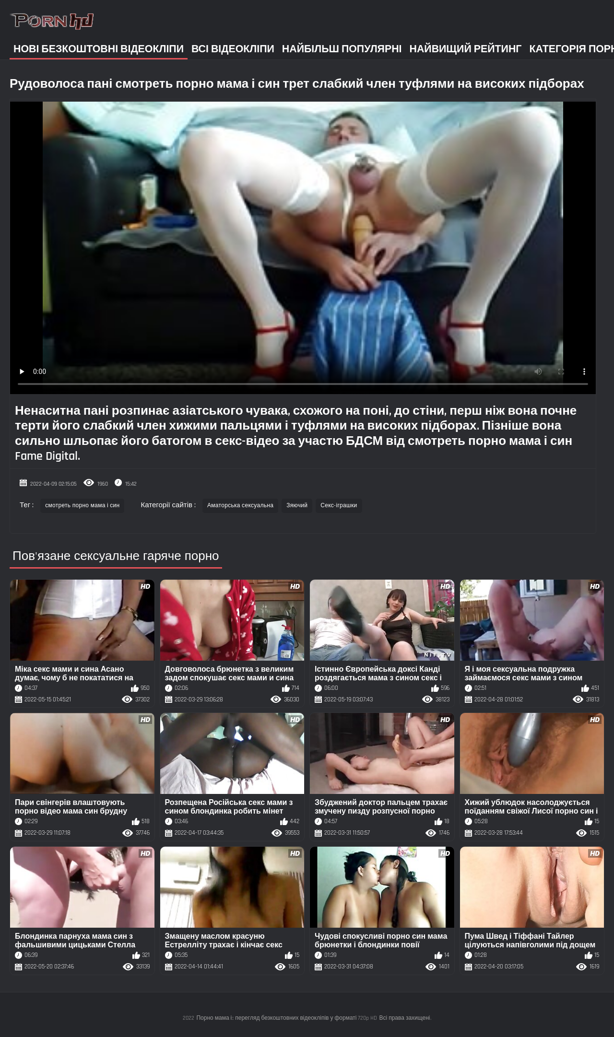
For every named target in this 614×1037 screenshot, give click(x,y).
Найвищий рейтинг (466, 49)
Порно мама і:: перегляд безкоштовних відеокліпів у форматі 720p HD (286, 1018)
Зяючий (296, 505)
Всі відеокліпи (232, 49)
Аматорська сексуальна (240, 505)
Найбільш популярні (342, 49)
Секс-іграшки (338, 505)
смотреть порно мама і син (82, 505)
